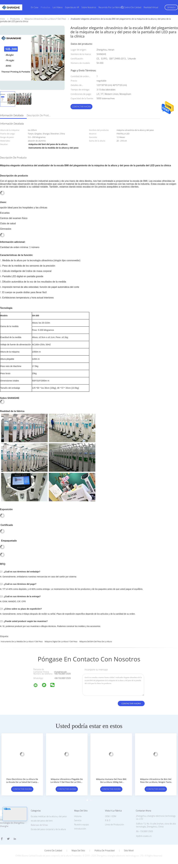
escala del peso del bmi (42, 820)
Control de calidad (132, 7)
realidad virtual (151, 7)
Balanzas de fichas (39, 825)
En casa (34, 7)
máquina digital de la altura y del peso (61, 641)
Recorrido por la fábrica (109, 7)
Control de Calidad (53, 851)
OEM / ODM (110, 816)
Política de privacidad (105, 851)
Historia (77, 816)
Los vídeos (58, 7)
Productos (45, 7)
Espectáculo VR (72, 7)
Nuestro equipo (81, 824)
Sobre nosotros (88, 7)
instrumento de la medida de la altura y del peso (22, 641)
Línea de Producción (114, 824)
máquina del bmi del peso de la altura (95, 641)
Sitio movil (129, 851)
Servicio (77, 820)
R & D (107, 820)
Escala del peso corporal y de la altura (48, 829)
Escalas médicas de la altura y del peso (49, 816)
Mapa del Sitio (78, 851)
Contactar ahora (81, 106)
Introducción (80, 828)
